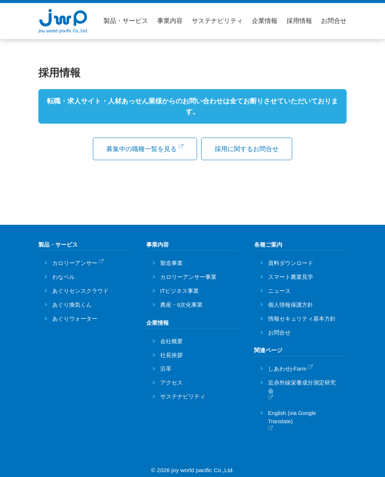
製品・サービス (125, 20)
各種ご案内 (268, 244)
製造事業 (171, 262)
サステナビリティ (217, 20)
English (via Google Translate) (292, 416)
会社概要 (171, 340)
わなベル (63, 276)
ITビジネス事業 (179, 290)
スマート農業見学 (290, 276)
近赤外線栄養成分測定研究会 (302, 386)
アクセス (171, 382)
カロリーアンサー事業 (188, 276)
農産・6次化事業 (181, 303)
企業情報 (264, 20)
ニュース (279, 290)
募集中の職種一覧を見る (141, 148)
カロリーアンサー (74, 262)
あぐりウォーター (74, 317)
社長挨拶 (171, 354)
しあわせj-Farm (287, 368)
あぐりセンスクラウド (80, 290)
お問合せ (334, 20)
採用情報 (299, 20)
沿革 (165, 368)
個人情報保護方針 (290, 303)
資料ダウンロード (290, 262)
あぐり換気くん (72, 303)
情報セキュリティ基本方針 (302, 317)
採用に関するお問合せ (251, 149)
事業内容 (170, 20)
